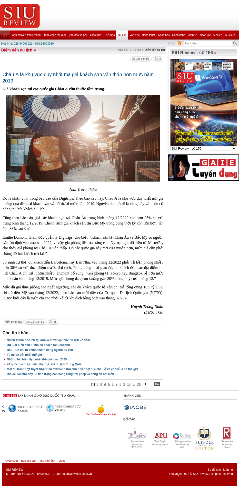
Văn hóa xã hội (78, 34)
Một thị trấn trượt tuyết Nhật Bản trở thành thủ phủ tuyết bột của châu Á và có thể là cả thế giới (73, 369)
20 (138, 384)
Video (62, 460)
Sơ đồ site (214, 469)
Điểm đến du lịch (16, 50)
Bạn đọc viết (28, 460)
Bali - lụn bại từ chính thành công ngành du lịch (40, 350)
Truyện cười (10, 460)
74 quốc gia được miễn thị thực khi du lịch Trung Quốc (44, 364)
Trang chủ (122, 49)
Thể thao (109, 34)
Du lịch (122, 34)
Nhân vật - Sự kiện (211, 34)
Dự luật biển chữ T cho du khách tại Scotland (38, 345)
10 (128, 384)
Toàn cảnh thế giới (55, 34)
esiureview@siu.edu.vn (77, 474)
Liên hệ (228, 469)
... (134, 384)
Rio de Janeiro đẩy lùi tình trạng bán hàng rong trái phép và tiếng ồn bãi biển (60, 374)
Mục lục (230, 34)
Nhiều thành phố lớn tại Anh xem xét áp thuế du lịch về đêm (48, 340)
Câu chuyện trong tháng (26, 34)
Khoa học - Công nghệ (171, 34)
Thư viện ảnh (47, 460)
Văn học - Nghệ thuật (142, 34)
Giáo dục (95, 34)
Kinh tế (192, 34)
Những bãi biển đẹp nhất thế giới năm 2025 (37, 359)
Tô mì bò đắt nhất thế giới (25, 355)
